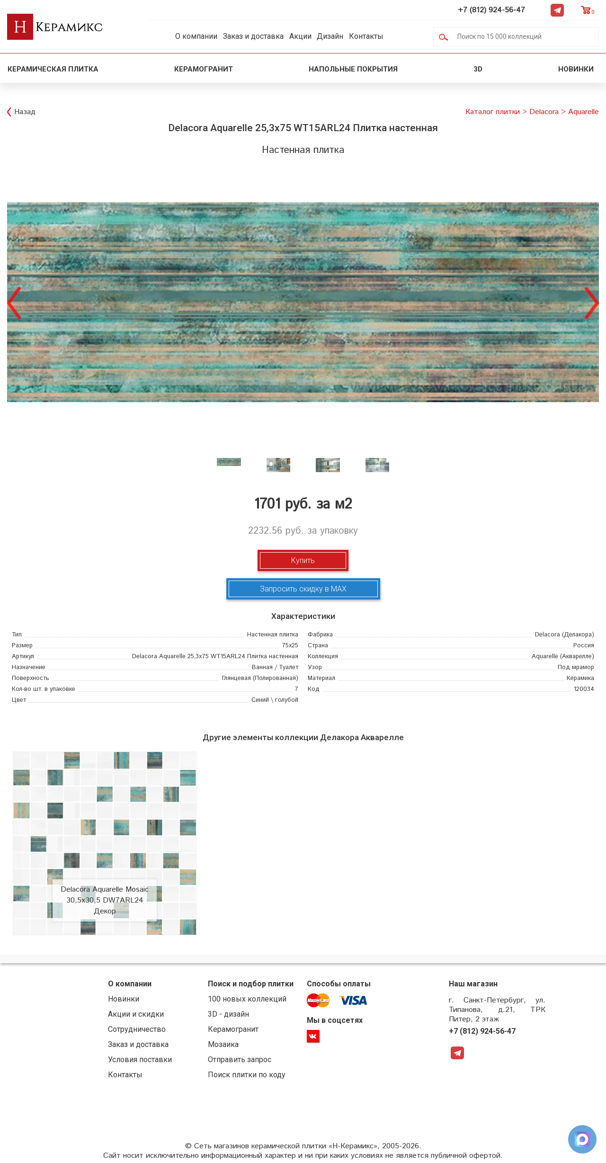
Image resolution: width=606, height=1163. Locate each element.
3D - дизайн (228, 1014)
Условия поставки (140, 1059)
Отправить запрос (239, 1059)
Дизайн (330, 36)
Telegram (557, 10)
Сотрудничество (137, 1029)
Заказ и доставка (253, 36)
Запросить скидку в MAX (303, 588)
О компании (196, 36)
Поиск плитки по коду (246, 1074)
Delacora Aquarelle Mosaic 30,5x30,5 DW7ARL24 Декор (105, 900)
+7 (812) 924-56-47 (491, 10)
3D (477, 69)
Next (592, 302)
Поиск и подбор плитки (251, 983)
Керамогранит (203, 69)
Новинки (577, 69)
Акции (300, 36)
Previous (14, 302)
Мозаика (223, 1044)
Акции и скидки (136, 1014)
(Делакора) (564, 634)
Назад (25, 112)
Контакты (366, 36)
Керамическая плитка (53, 69)
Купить (303, 560)
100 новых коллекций (247, 998)
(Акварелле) (563, 656)
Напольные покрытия (353, 69)
